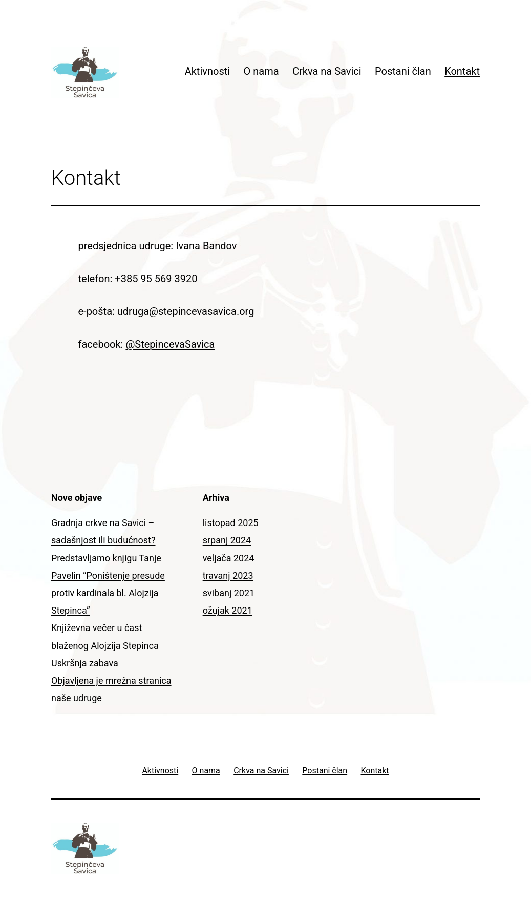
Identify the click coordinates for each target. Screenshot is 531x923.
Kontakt (462, 71)
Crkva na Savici (327, 71)
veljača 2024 (228, 558)
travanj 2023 (228, 575)
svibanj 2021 (228, 593)
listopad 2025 (231, 522)
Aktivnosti (207, 71)
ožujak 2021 (227, 610)
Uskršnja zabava (84, 663)
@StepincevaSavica (170, 344)
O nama (261, 71)
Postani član (403, 71)
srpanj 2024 (227, 540)
